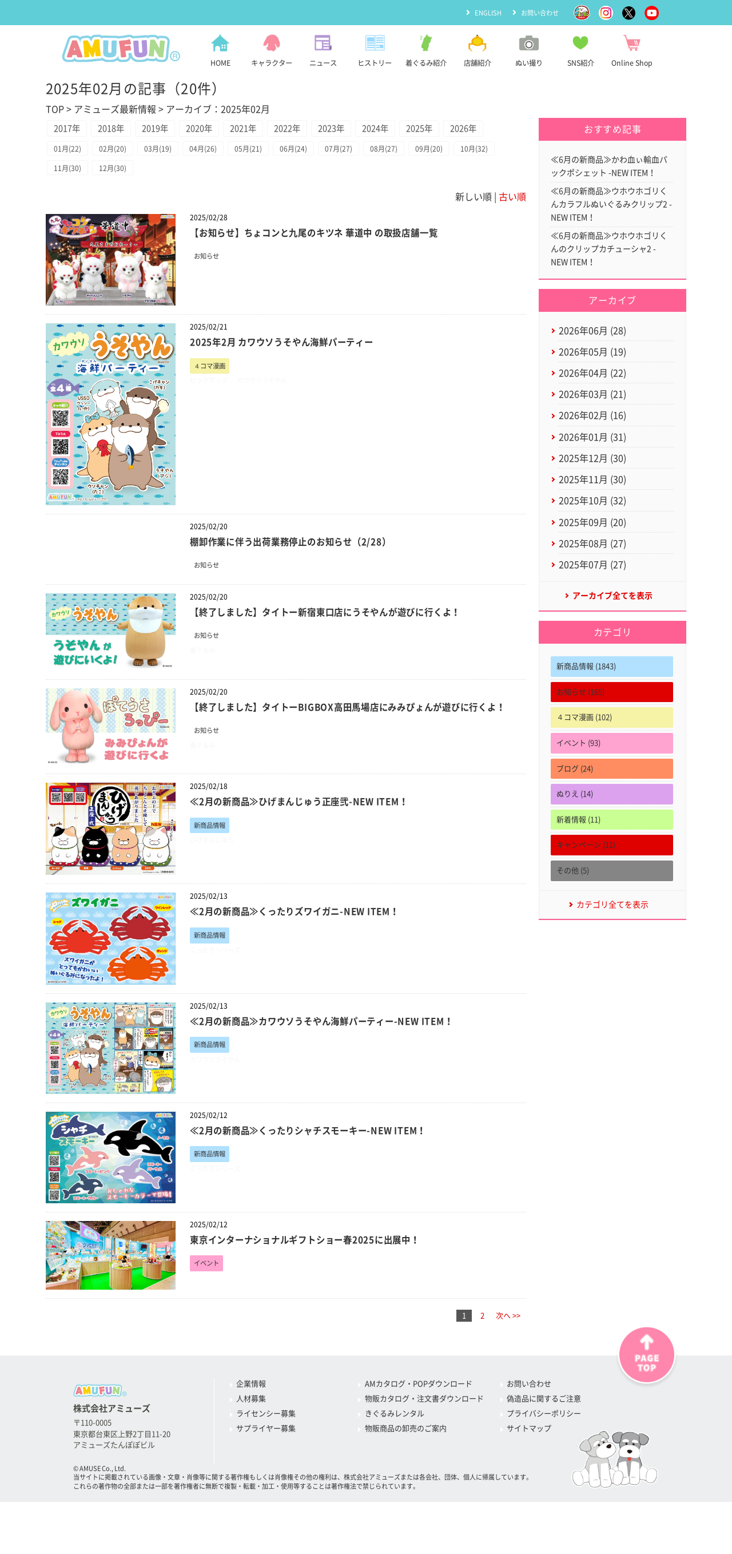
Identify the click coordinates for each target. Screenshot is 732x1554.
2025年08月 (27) (592, 568)
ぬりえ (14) (574, 823)
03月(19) (169, 177)
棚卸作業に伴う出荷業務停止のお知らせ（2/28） (303, 572)
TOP (55, 109)
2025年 (487, 130)
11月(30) (119, 198)
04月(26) (219, 177)
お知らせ (209, 288)
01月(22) (69, 177)
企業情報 (251, 1421)
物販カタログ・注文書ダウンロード (424, 1436)
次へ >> (508, 1352)
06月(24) (318, 177)
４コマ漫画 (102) (584, 746)
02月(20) (119, 177)
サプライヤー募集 (266, 1465)
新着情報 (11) (578, 849)
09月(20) (468, 177)
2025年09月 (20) (592, 546)
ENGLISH (483, 12)
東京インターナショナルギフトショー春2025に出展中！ (319, 1276)
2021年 (279, 130)
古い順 (512, 227)
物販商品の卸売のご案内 (406, 1465)
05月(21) (269, 177)
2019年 (175, 130)
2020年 (227, 130)
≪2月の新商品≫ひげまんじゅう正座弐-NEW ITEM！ (313, 838)
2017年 (71, 130)
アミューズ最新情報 (115, 109)
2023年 (383, 130)
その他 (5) (572, 899)
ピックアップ (212, 413)
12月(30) (169, 198)
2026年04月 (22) (592, 386)
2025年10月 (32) (592, 523)
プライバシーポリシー (544, 1450)
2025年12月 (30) (592, 477)
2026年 (71, 154)
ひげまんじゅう (216, 878)
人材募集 (251, 1436)
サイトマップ (529, 1465)
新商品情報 (212, 862)
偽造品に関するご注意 (544, 1436)
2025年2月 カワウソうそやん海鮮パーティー (293, 373)
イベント (209, 1300)
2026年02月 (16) (592, 432)
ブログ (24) (574, 798)
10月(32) (69, 198)
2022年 (331, 130)
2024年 (435, 130)
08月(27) (418, 177)
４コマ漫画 (212, 397)
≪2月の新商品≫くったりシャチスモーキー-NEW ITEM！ (323, 1166)
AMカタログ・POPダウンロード (418, 1421)
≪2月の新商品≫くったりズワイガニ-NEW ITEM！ (308, 948)
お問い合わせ (538, 12)
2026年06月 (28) (592, 341)
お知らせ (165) (580, 721)
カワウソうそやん (273, 413)
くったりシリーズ (219, 988)
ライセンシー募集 (266, 1450)
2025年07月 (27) (592, 591)
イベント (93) (578, 772)
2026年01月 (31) (592, 454)
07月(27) (368, 177)
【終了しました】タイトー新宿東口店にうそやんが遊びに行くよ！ (343, 644)
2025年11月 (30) (592, 500)
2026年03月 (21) (592, 409)
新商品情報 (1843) (586, 695)
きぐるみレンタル (394, 1450)
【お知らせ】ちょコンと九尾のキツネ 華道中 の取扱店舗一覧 (330, 263)
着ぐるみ (205, 684)
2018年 (123, 130)
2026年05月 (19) (592, 363)
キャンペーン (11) (585, 874)
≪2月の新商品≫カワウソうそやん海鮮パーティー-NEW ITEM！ (338, 1057)
